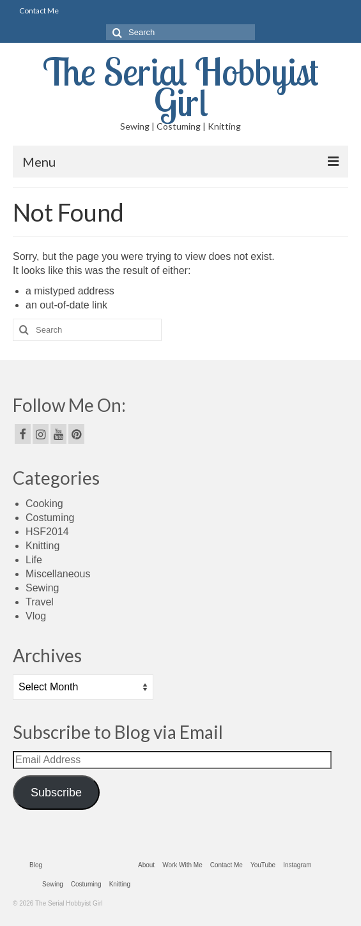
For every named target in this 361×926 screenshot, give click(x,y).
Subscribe (56, 792)
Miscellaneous (58, 573)
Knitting (42, 545)
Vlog (36, 616)
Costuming (50, 517)
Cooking (44, 503)
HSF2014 (47, 531)
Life (34, 559)
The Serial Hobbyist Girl (181, 86)
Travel (40, 601)
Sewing (42, 587)
